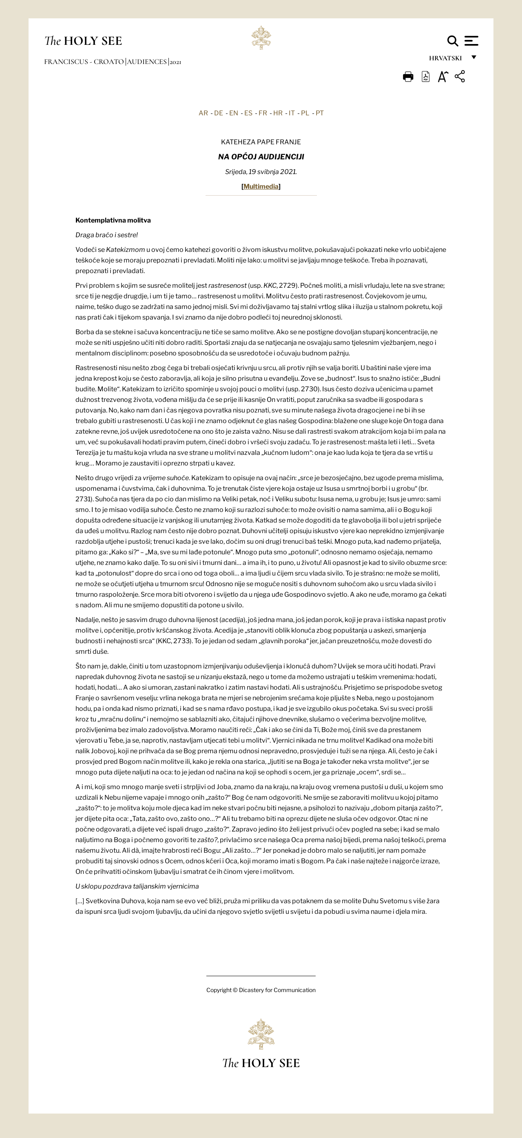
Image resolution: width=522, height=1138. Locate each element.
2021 (175, 61)
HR (278, 112)
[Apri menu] (470, 41)
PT (320, 112)
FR (263, 112)
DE (218, 112)
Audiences (147, 61)
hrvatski (447, 60)
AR (203, 112)
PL (305, 112)
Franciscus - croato (85, 61)
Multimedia (261, 185)
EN (233, 112)
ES (248, 112)
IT (292, 112)
